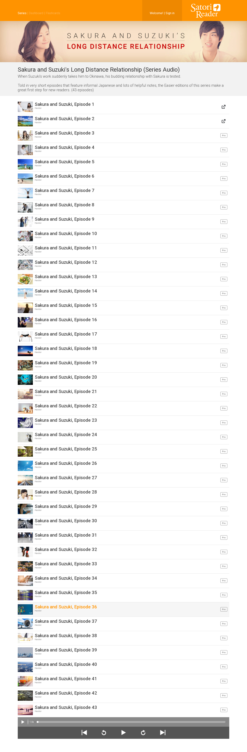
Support (206, 746)
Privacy (195, 746)
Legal (186, 746)
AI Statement (221, 746)
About (142, 746)
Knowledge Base (172, 746)
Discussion (153, 746)
